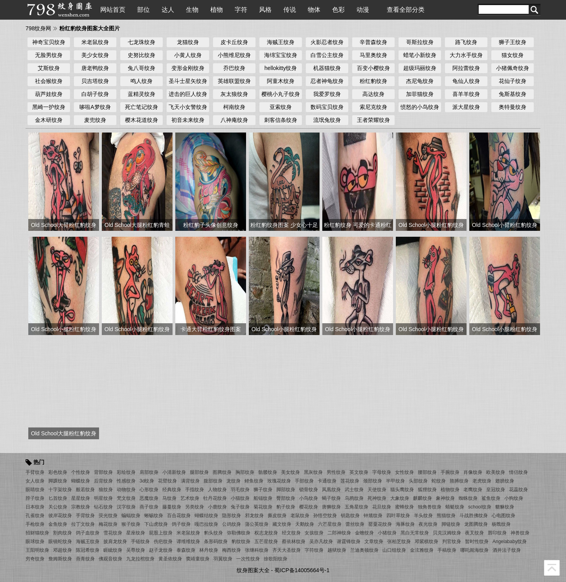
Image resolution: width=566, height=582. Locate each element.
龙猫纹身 (188, 42)
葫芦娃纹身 (48, 94)
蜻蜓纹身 (454, 507)
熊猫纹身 (446, 515)
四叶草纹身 (398, 515)
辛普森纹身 (373, 42)
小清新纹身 (174, 472)
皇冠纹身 (495, 489)
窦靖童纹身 (197, 559)
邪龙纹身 (254, 515)
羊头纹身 (423, 515)
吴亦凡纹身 (321, 541)
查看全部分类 (405, 9)
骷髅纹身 (267, 472)
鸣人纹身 (141, 81)
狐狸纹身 (427, 489)
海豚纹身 (405, 524)
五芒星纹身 (266, 541)
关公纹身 (57, 507)
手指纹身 (194, 489)
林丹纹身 (208, 550)
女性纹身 (404, 472)
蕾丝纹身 (354, 524)
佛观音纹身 (110, 559)
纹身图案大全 (253, 570)
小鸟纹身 (308, 498)
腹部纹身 (213, 481)
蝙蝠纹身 (130, 515)
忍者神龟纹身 (327, 81)
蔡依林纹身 (293, 541)
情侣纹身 (518, 472)
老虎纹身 (481, 481)
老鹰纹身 (472, 489)
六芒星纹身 (330, 524)
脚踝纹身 (57, 481)
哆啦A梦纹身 (94, 107)
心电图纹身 (503, 515)
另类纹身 (194, 507)
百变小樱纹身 (373, 68)
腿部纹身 (199, 472)
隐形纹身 (231, 515)
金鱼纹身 (57, 524)
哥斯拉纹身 (420, 42)
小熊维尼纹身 (234, 55)
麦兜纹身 (95, 120)
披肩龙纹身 (115, 541)
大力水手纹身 (466, 55)
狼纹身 (106, 489)
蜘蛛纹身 (468, 498)
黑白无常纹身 (415, 533)
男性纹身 (336, 472)
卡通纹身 (327, 481)
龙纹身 (233, 481)
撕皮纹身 (277, 515)
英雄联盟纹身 (234, 81)
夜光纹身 (428, 524)
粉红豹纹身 (373, 81)
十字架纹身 (60, 489)
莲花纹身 (349, 481)
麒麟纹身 (422, 498)
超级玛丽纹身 (419, 68)
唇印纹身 (497, 533)
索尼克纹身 (373, 107)
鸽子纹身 (181, 524)
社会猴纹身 (48, 81)
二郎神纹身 (339, 533)
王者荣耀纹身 (373, 120)
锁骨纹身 (308, 489)
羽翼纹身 (222, 559)
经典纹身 (171, 489)
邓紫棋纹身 (426, 541)
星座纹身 (135, 533)
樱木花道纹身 (141, 120)
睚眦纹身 (112, 550)
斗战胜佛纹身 (473, 515)
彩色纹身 (57, 472)
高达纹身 (373, 94)
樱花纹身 (308, 507)
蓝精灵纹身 (141, 94)
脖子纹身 (35, 498)
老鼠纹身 (299, 515)
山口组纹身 (394, 550)
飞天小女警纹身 (188, 107)
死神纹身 (377, 498)
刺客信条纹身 (280, 120)
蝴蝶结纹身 (206, 515)
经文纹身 (291, 533)
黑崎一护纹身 (48, 107)
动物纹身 (126, 489)
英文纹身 (358, 472)
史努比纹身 (141, 55)
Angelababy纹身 (509, 541)
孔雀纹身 (35, 515)
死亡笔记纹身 (141, 107)
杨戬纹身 (501, 524)
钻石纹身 (103, 507)
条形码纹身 (216, 541)
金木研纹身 (48, 120)
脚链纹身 (450, 524)
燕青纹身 (85, 559)
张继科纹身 (256, 550)
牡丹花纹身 (215, 498)
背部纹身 (103, 472)
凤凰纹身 (331, 489)
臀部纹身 (285, 498)
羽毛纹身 (240, 489)
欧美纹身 (495, 472)
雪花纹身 (112, 533)
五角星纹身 (356, 507)
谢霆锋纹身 (348, 541)
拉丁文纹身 (83, 524)
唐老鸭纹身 (95, 68)
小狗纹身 (513, 498)
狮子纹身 (263, 489)
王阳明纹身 (37, 550)
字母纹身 (381, 472)
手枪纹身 (35, 524)
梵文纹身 (126, 498)
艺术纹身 (189, 498)
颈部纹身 (372, 481)
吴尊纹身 (135, 550)
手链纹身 (140, 541)
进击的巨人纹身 (188, 94)
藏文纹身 (281, 524)
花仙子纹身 (512, 81)
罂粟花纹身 (380, 524)
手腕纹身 (450, 472)
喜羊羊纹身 (466, 94)
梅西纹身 (231, 550)
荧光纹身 (108, 515)
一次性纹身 (248, 559)
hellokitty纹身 (281, 68)
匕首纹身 (57, 498)
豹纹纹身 (241, 541)
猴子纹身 (130, 524)
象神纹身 (445, 498)
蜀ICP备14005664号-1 (301, 570)
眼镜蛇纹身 (60, 541)
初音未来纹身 (187, 120)
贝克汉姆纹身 (447, 533)
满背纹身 (190, 481)
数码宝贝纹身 (327, 107)
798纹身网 (38, 28)
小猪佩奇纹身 (512, 68)
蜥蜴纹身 (153, 515)
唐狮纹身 (331, 507)
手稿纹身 (446, 550)
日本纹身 (35, 507)
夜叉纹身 (474, 533)
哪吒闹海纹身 (474, 550)
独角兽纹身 (429, 507)
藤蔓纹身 (171, 507)
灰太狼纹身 (234, 94)
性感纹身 (126, 481)
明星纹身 (103, 498)
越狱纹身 (336, 550)
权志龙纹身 (266, 533)
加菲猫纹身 (420, 94)
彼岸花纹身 (60, 515)
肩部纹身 (149, 472)
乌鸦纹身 (354, 498)
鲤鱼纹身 (253, 481)
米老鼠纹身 (95, 42)
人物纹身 (217, 489)
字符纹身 (314, 550)
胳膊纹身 (459, 481)
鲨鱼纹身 (490, 498)
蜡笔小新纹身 (419, 55)
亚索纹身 (281, 107)
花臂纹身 (167, 481)
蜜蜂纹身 (404, 507)
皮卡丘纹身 (234, 42)
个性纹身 (80, 472)
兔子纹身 (240, 507)
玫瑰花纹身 (279, 481)
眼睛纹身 (35, 489)
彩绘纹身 (126, 472)
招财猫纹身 (37, 533)
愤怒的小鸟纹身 (420, 107)
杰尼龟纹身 (420, 81)
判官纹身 (451, 541)
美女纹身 (290, 472)
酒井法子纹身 (506, 550)
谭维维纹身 (188, 541)
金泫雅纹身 (422, 550)
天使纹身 (377, 489)
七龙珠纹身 (141, 42)
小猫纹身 (240, 498)
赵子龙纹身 (161, 550)
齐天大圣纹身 (286, 550)
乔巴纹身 (234, 68)
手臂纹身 (35, 472)
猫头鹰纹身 (402, 489)
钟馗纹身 (373, 515)
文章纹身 (373, 541)
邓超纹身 (62, 550)
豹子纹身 (285, 507)
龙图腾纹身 (476, 524)
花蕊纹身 (518, 489)
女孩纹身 (314, 533)
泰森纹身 (185, 550)
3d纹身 (147, 481)
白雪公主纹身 (327, 55)
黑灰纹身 (313, 472)
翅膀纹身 (504, 481)
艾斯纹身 (49, 68)
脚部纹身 (285, 489)
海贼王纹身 (280, 42)
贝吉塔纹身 (95, 81)
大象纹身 (399, 498)
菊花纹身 (263, 507)
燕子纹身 (149, 507)
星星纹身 (80, 498)
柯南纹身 (234, 107)
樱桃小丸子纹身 (280, 94)
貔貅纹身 (504, 507)
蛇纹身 (439, 481)
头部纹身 (418, 481)
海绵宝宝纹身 (280, 55)
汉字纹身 (126, 507)
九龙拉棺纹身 (140, 559)
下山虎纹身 (156, 524)
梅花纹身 (108, 524)
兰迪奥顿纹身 (364, 550)
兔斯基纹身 (512, 94)
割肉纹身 (62, 533)
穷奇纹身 (35, 559)
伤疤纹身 (163, 541)
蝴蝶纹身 (80, 481)
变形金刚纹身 (187, 68)
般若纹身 (85, 489)
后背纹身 (103, 481)
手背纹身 (85, 515)
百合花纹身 (179, 515)
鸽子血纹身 (87, 533)
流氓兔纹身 (327, 120)
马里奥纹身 (373, 55)
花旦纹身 (381, 507)
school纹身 (479, 507)
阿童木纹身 (280, 81)
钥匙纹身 (350, 515)
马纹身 (169, 498)
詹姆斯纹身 (60, 559)
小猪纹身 (387, 533)
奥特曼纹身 (512, 107)
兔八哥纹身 (141, 68)
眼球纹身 (35, 541)
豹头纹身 (213, 533)
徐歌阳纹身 (275, 559)
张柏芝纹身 (399, 541)
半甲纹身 (395, 481)
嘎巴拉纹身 (206, 524)
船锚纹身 (263, 498)
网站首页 (112, 9)
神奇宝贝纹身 (48, 42)
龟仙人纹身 (466, 81)
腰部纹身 (427, 472)
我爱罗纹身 (327, 94)
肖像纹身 (472, 472)
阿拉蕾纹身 (466, 68)
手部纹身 (304, 481)
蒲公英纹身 (256, 524)
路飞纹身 (466, 42)
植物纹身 (450, 489)
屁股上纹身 (161, 533)
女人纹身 (35, 481)
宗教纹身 (80, 507)
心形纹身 (149, 489)
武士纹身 (354, 489)
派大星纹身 (466, 107)
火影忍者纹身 (327, 42)
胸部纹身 (244, 472)
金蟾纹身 (364, 533)
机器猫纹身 (327, 68)
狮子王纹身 (512, 42)
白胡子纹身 (95, 94)
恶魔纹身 (149, 498)
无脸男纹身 (48, 55)
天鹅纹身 (304, 524)
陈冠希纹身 (87, 550)
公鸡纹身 (231, 524)
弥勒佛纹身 (238, 533)
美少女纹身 (95, 55)
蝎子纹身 (331, 498)
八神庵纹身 (234, 120)
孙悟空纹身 (325, 515)
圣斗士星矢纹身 (188, 81)
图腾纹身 (222, 472)
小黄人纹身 (188, 55)
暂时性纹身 (477, 541)
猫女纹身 (513, 55)
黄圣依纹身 (170, 559)
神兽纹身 (520, 533)
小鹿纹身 (217, 507)
